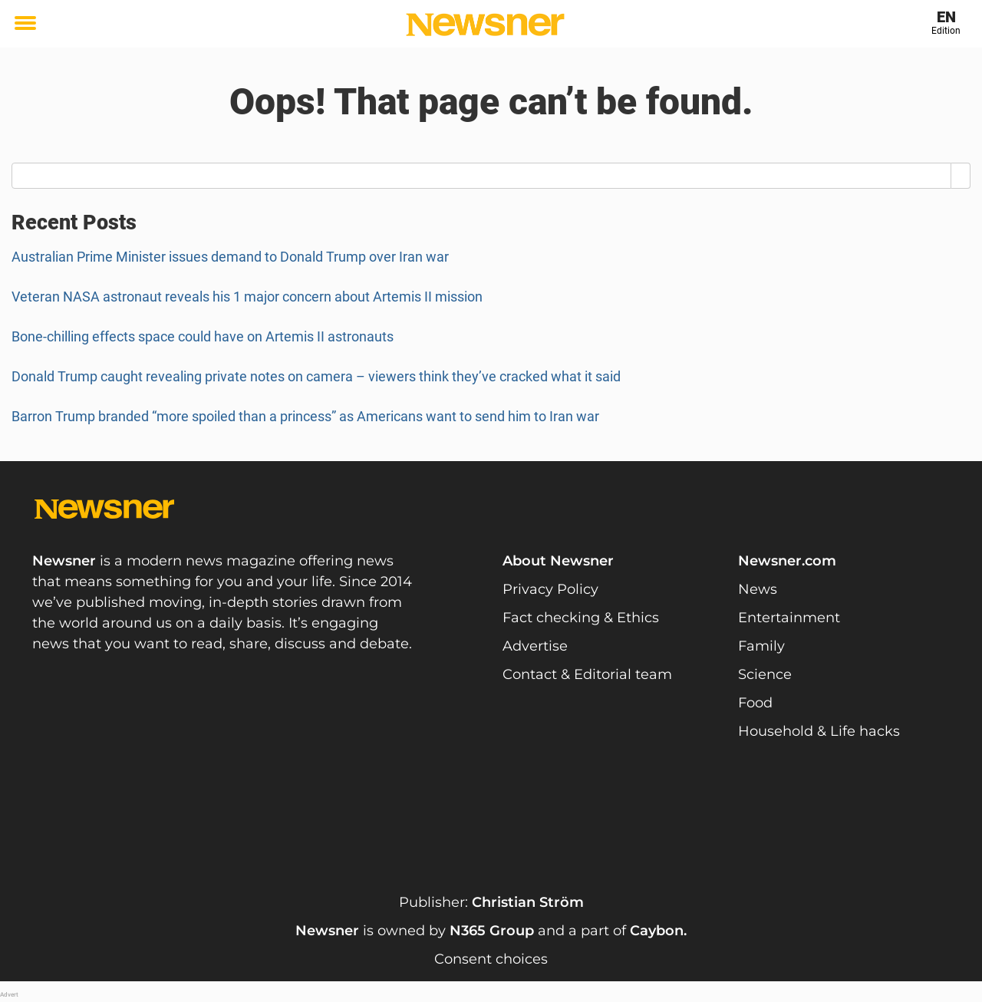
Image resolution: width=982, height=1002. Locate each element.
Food (755, 702)
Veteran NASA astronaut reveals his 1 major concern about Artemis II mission (247, 296)
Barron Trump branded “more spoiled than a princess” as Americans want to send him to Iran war (305, 416)
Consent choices (491, 959)
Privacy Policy (550, 589)
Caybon (657, 930)
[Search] (960, 176)
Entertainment (789, 617)
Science (765, 674)
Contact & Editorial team (587, 674)
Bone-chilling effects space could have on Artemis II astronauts (203, 336)
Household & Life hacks (819, 731)
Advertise (535, 646)
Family (761, 646)
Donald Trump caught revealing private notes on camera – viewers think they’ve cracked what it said (316, 376)
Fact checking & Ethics (581, 617)
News (757, 589)
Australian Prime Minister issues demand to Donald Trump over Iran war (230, 257)
